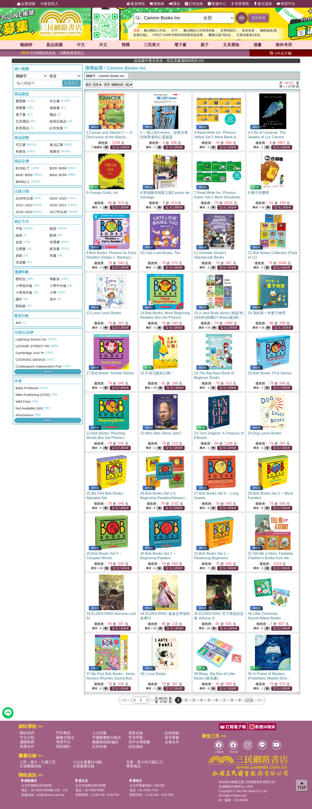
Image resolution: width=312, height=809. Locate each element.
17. (110, 373)
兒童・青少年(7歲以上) (144, 762)
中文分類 (27, 737)
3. (218, 137)
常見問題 (135, 737)
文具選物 (231, 45)
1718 (249, 700)
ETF (174, 30)
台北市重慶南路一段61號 (147, 785)
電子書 (180, 45)
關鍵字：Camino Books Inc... (106, 76)
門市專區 (63, 733)
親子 (205, 45)
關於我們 (27, 733)
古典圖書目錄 (83, 766)
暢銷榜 (26, 45)
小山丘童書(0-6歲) (87, 762)
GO (241, 18)
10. (160, 253)
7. (219, 197)
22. (161, 433)
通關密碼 (27, 742)
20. (269, 373)
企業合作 (172, 742)
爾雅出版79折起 (220, 35)
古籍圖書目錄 (30, 766)
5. (102, 193)
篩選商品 (71, 83)
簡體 (126, 45)
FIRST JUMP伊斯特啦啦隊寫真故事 (178, 35)
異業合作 (27, 746)
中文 (81, 45)
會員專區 (135, 4)
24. (264, 433)
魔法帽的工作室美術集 (199, 30)
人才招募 (99, 733)
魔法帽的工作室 (155, 30)
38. (153, 674)
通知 (174, 4)
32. (270, 558)
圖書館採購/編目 (105, 742)
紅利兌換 (194, 4)
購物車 (156, 4)
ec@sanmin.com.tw (50, 795)
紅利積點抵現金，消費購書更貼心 (53, 53)
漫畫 (257, 45)
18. (157, 373)
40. (269, 678)
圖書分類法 (65, 737)
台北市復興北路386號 (36, 785)
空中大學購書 (139, 742)
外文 (103, 45)
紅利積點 (172, 733)
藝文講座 (263, 4)
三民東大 (152, 45)
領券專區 (240, 4)
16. (266, 313)
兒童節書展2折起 (248, 35)
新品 (54, 45)
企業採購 (26, 4)
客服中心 (217, 4)
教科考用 (284, 45)
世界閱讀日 (228, 30)
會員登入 (49, 4)
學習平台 (286, 4)
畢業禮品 (133, 766)
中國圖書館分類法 (106, 737)
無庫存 (96, 147)
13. (103, 313)
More (47, 371)
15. (219, 317)
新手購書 (172, 737)
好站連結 (135, 746)
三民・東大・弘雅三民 (38, 762)
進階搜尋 (258, 18)
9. (111, 257)
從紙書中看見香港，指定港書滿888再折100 (249, 61)
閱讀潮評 (63, 746)
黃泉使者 (248, 30)
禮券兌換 (135, 733)
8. (258, 193)
